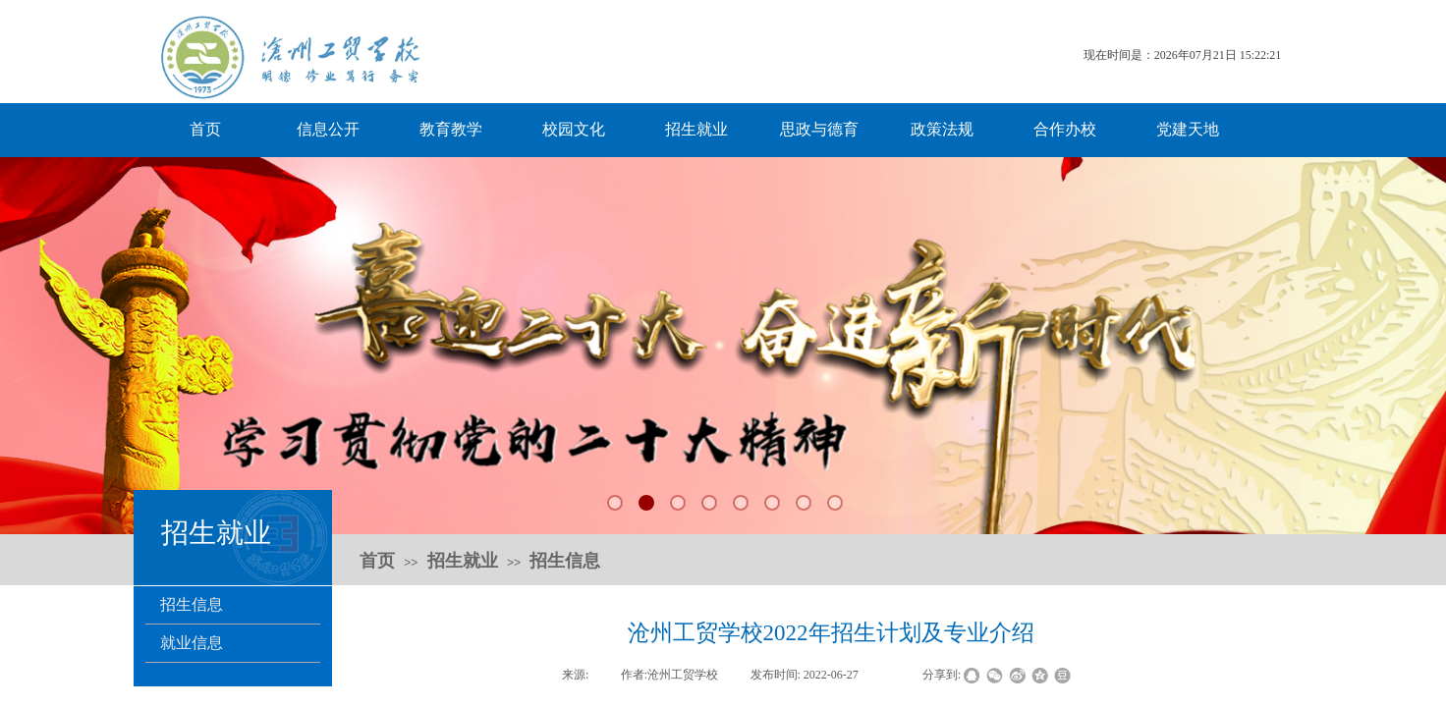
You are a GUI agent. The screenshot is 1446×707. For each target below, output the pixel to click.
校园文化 (573, 129)
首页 (205, 129)
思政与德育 (819, 129)
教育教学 (450, 129)
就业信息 (191, 642)
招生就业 (696, 129)
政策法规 (942, 129)
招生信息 (191, 604)
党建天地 (1187, 129)
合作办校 (1064, 129)
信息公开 (328, 129)
